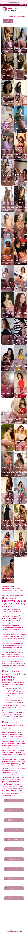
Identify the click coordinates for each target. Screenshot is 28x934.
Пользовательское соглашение (14, 931)
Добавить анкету (14, 2)
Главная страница (14, 16)
